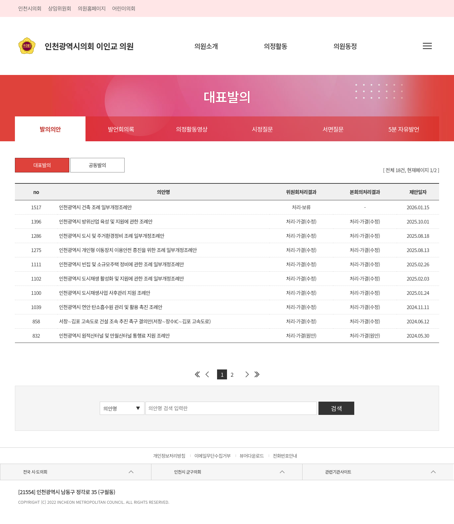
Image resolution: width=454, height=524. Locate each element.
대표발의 (42, 165)
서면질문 (332, 129)
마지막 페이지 (257, 374)
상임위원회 (59, 8)
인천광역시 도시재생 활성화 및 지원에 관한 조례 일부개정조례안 (121, 278)
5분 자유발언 (403, 129)
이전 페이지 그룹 (207, 374)
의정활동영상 (191, 129)
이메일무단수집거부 (212, 455)
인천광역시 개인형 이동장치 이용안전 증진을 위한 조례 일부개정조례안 (128, 249)
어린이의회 (123, 8)
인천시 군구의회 (187, 472)
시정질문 (262, 129)
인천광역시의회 (89, 46)
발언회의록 (121, 129)
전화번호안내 (285, 455)
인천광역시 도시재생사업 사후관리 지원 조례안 (104, 292)
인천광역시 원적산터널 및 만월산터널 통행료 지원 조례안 (114, 335)
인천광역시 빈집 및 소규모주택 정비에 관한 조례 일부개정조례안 (121, 264)
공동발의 (97, 165)
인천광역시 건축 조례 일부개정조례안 (95, 207)
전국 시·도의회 (35, 472)
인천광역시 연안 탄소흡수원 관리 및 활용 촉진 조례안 (110, 306)
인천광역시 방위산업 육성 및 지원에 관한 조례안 (105, 221)
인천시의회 (29, 8)
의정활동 (275, 46)
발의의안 (50, 129)
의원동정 (345, 46)
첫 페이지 (197, 374)
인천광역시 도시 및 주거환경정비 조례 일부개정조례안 (111, 235)
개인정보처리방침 (169, 455)
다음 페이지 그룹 (247, 374)
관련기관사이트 (338, 472)
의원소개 (206, 46)
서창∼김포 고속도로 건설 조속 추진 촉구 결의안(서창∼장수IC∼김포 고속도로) (134, 321)
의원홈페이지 (92, 8)
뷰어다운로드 (252, 455)
